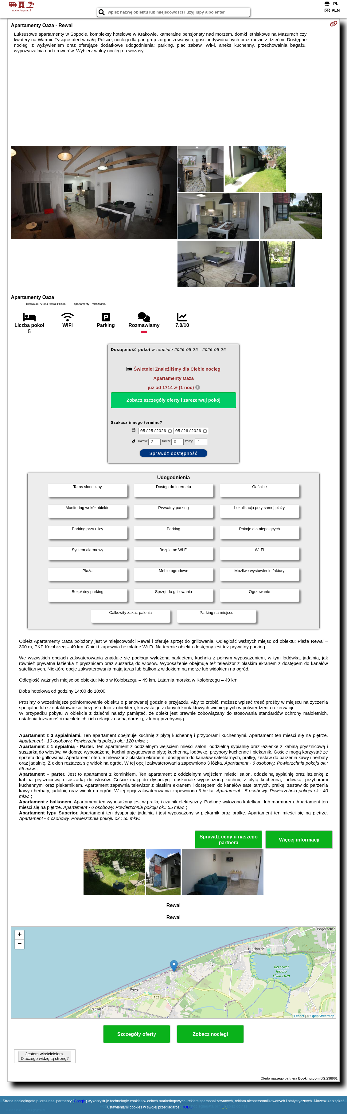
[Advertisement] (173, 100)
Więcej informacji (299, 839)
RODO (187, 1107)
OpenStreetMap (322, 1016)
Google (80, 1101)
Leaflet (299, 1016)
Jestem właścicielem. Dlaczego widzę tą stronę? (44, 1056)
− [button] (19, 944)
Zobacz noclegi (210, 1034)
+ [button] (19, 935)
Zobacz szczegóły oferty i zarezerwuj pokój (173, 400)
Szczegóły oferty (136, 1034)
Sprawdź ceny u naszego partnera (229, 839)
